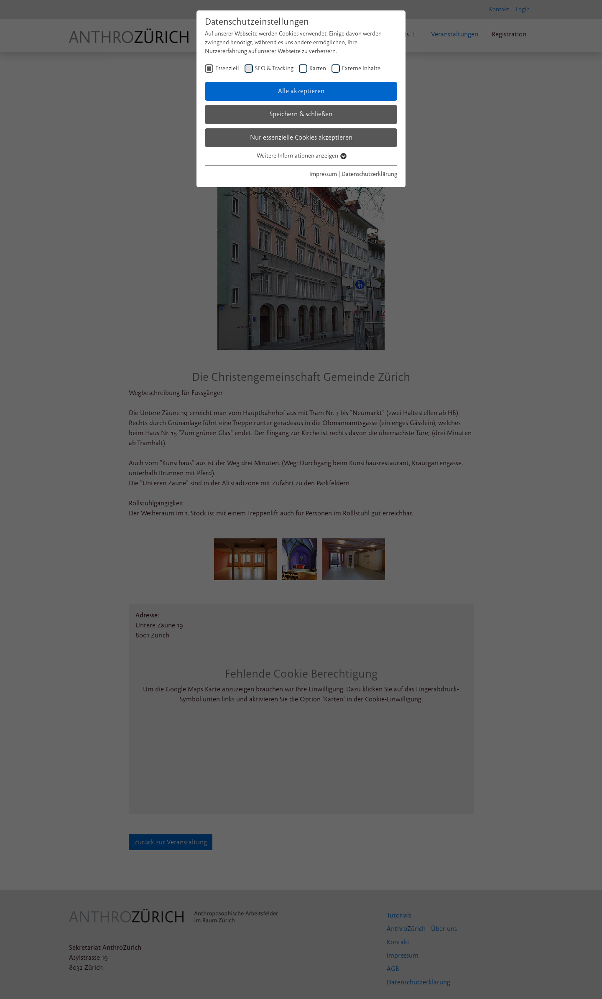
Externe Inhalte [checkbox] (361, 68)
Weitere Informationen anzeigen (301, 155)
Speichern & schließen (301, 114)
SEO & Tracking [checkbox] (274, 68)
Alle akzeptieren (301, 91)
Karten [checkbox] (317, 68)
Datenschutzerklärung (369, 174)
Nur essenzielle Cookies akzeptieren (301, 137)
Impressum (323, 174)
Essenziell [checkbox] (227, 68)
